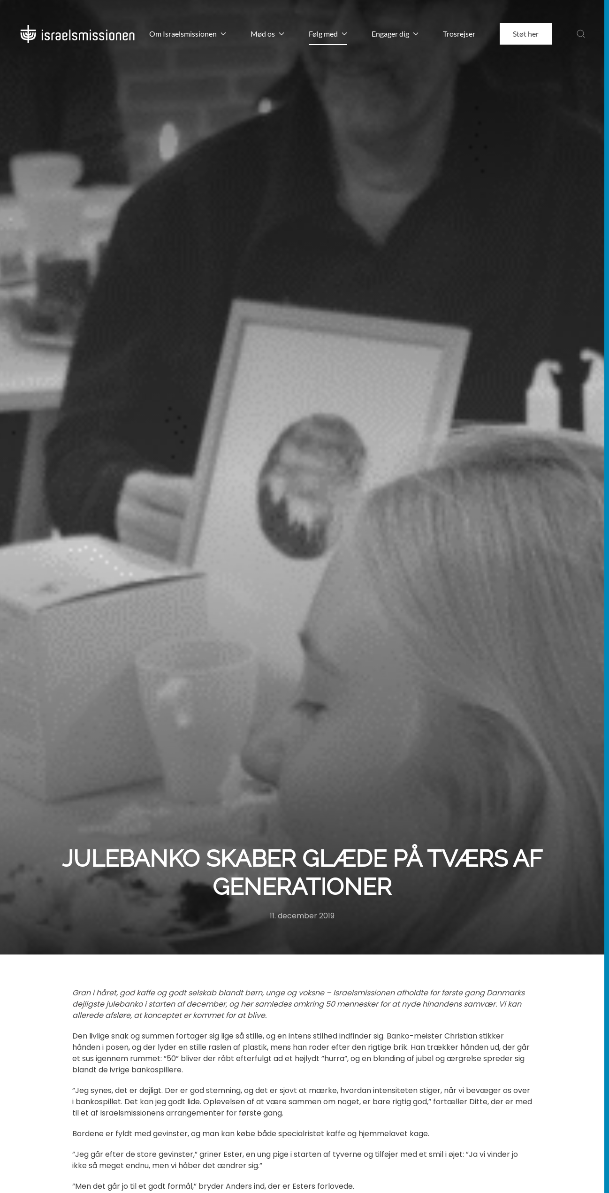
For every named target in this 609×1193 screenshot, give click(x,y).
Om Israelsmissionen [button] (187, 33)
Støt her (526, 33)
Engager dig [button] (395, 33)
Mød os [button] (267, 33)
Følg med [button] (328, 33)
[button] (581, 34)
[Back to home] (77, 34)
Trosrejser (459, 33)
